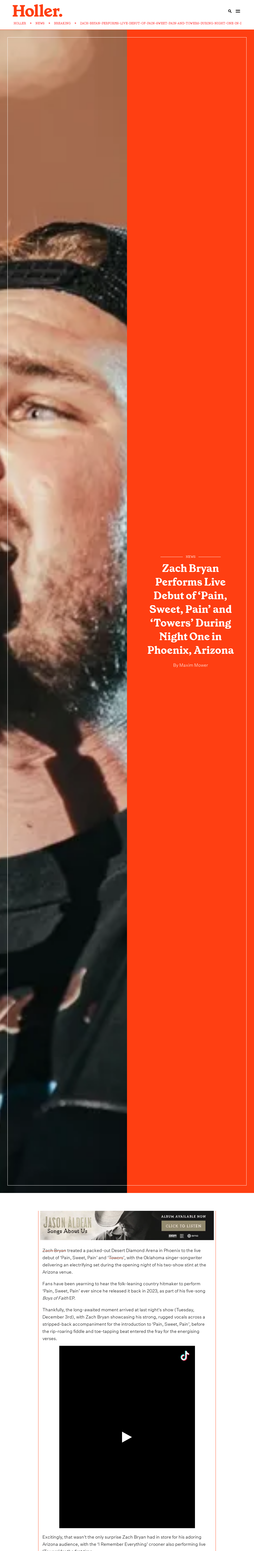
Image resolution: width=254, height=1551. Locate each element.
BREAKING (62, 23)
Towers (116, 1256)
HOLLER (20, 23)
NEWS (40, 23)
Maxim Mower (193, 664)
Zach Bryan (54, 1249)
